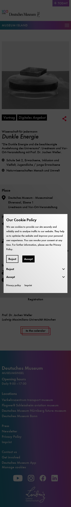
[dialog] (35, 253)
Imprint (28, 285)
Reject (12, 259)
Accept (28, 259)
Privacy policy (13, 285)
